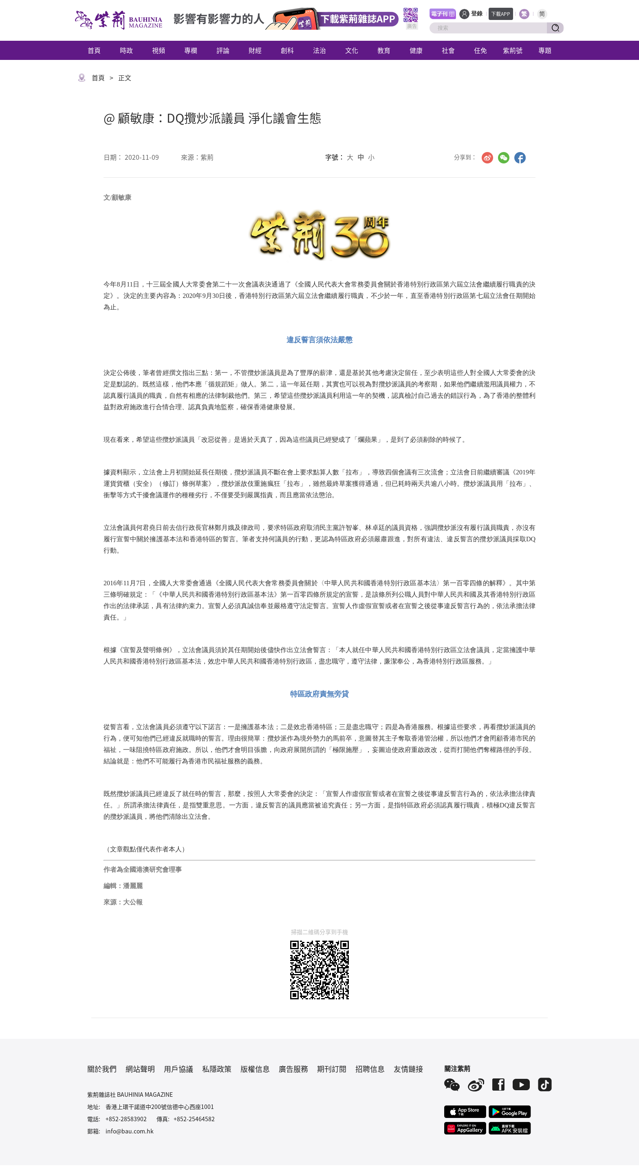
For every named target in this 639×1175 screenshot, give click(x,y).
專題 (544, 50)
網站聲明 (140, 1068)
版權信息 (255, 1068)
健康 (416, 50)
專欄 (190, 50)
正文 (124, 77)
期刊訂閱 (331, 1068)
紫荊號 (512, 50)
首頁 (94, 50)
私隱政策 (216, 1068)
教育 (383, 50)
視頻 (158, 50)
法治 (319, 50)
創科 (287, 50)
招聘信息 (370, 1068)
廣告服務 (293, 1068)
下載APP (500, 13)
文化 (351, 50)
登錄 (477, 14)
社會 (448, 50)
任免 (480, 50)
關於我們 (102, 1068)
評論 (222, 50)
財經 (255, 50)
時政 (126, 50)
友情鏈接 (408, 1068)
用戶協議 (178, 1068)
